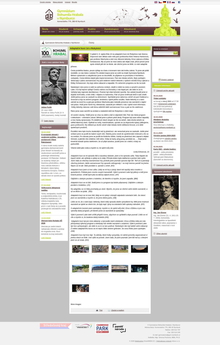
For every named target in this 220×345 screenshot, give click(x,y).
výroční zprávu (171, 138)
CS (161, 2)
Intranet (67, 2)
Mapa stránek (58, 2)
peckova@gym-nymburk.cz (164, 127)
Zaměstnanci (112, 30)
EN (157, 2)
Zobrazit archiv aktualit (165, 90)
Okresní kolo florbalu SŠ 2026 (51, 222)
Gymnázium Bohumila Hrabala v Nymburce (62, 43)
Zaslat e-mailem (117, 310)
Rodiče (94, 30)
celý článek (46, 180)
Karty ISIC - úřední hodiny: (164, 149)
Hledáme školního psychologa (161, 121)
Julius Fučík (46, 107)
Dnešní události (167, 80)
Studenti (64, 30)
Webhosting (139, 341)
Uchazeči (78, 30)
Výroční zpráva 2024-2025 (164, 135)
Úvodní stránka (45, 2)
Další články (49, 121)
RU (174, 2)
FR (170, 2)
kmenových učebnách (167, 104)
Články (91, 43)
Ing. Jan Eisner (159, 212)
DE (165, 2)
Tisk (100, 310)
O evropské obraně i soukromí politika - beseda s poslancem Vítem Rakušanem (53, 138)
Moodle (74, 2)
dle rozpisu (167, 111)
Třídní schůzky (159, 98)
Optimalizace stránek (163, 341)
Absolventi (131, 30)
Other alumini (161, 234)
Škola (48, 30)
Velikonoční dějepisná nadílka (50, 189)
